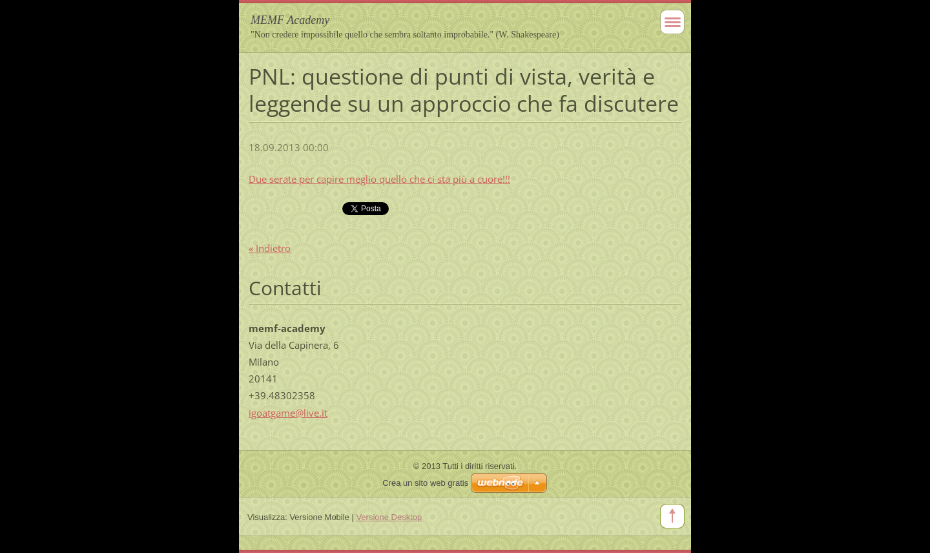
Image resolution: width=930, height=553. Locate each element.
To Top (672, 516)
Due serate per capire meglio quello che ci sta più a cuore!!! (379, 178)
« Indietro (270, 248)
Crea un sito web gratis (425, 483)
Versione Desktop (389, 517)
